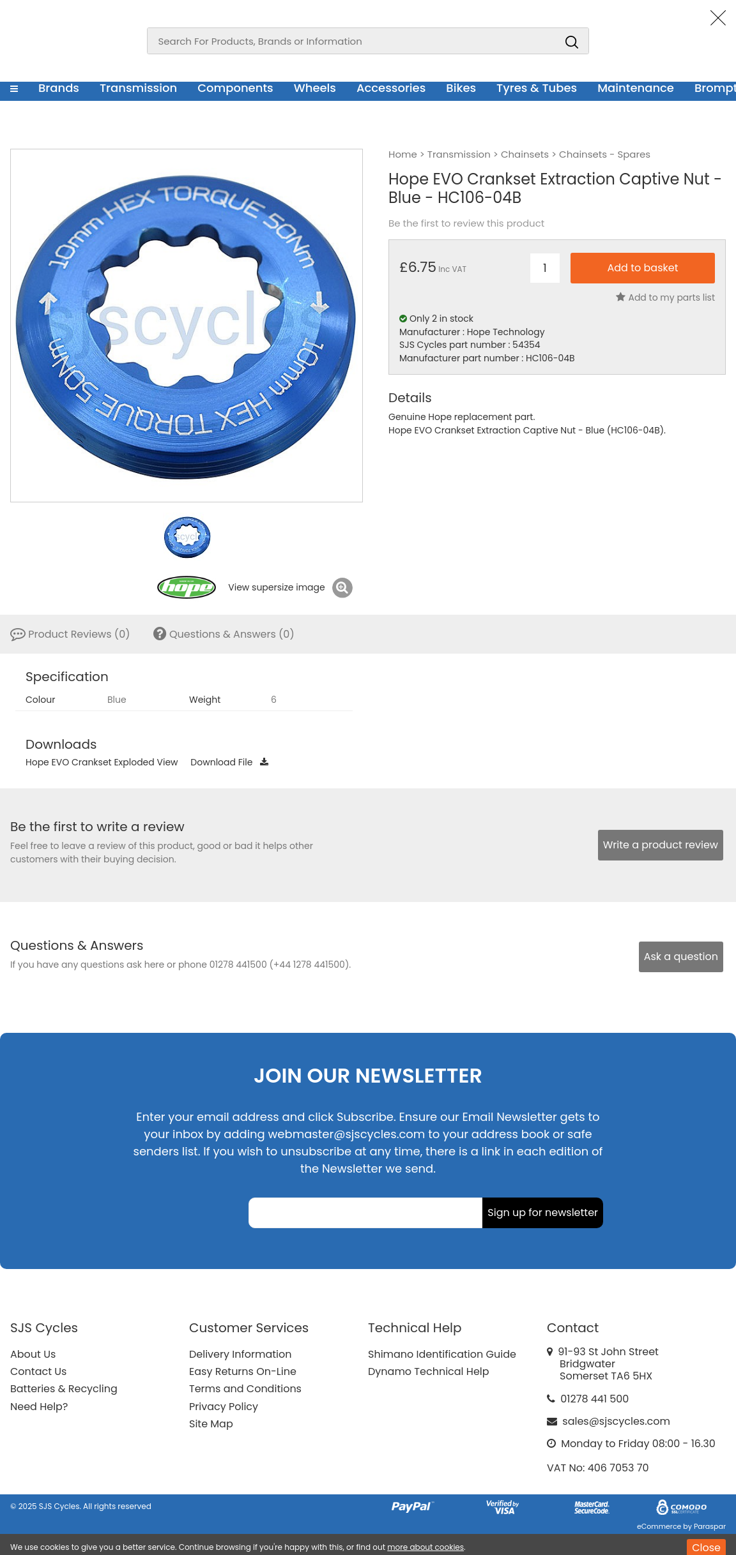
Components (235, 88)
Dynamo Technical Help (428, 1371)
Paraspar (710, 1526)
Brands (58, 88)
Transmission (138, 88)
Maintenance (635, 88)
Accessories (390, 88)
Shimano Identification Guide (442, 1354)
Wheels (315, 88)
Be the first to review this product (466, 223)
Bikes (461, 88)
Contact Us (38, 1371)
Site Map (211, 1423)
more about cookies (425, 1547)
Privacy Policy (223, 1406)
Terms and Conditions (245, 1388)
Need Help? (39, 1406)
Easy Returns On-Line (242, 1371)
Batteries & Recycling (64, 1388)
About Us (33, 1354)
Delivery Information (240, 1354)
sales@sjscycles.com (616, 1421)
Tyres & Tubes (536, 88)
